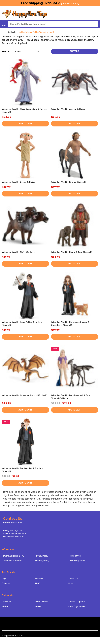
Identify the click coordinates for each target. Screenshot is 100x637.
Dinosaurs (6, 602)
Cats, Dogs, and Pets (78, 606)
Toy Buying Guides (76, 560)
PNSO (37, 583)
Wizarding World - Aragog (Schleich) (68, 109)
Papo (4, 579)
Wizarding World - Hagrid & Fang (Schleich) (71, 252)
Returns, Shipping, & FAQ (13, 556)
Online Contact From (13, 522)
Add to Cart (25, 123)
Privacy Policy (41, 556)
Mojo (70, 583)
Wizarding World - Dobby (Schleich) (18, 182)
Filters (74, 51)
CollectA (6, 583)
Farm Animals (41, 602)
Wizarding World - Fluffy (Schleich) (18, 252)
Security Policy (42, 560)
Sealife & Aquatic (76, 602)
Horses (38, 606)
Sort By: (6, 51)
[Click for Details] (70, 3)
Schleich (39, 579)
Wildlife (5, 606)
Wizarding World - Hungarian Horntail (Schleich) (24, 395)
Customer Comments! (12, 560)
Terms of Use (74, 556)
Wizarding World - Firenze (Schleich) (68, 182)
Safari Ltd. (73, 579)
